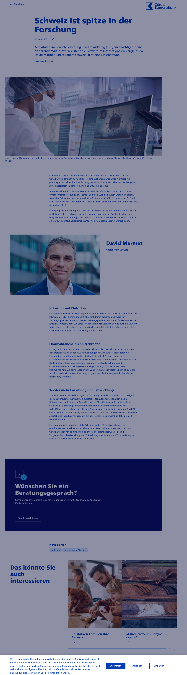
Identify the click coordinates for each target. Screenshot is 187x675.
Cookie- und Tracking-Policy (32, 667)
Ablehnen (137, 666)
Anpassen (159, 666)
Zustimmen (115, 666)
